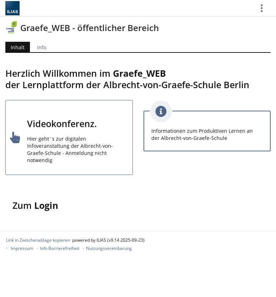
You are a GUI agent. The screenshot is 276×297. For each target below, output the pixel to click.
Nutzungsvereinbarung (109, 248)
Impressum (22, 248)
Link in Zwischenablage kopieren (38, 240)
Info (41, 47)
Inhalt (18, 47)
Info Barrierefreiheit (59, 248)
